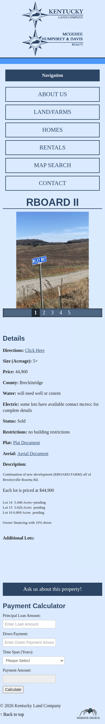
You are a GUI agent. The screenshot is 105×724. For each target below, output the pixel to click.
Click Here (35, 350)
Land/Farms (52, 112)
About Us (52, 94)
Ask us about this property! (52, 589)
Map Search (52, 165)
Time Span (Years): (18, 652)
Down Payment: (15, 634)
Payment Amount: (17, 670)
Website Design (88, 717)
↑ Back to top (12, 714)
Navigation (52, 75)
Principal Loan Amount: (22, 616)
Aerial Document (32, 453)
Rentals (52, 147)
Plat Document (26, 442)
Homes (52, 129)
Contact (52, 183)
